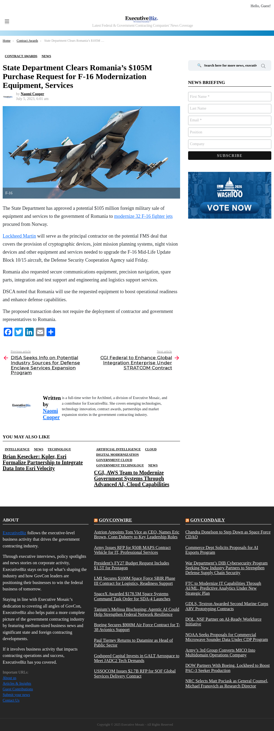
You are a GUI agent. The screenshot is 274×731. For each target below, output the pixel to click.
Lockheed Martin (19, 236)
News (38, 449)
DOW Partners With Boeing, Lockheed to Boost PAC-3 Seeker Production (227, 668)
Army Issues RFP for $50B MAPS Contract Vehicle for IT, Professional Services (132, 550)
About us (9, 678)
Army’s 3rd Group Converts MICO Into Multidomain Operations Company (220, 652)
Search (263, 66)
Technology (59, 449)
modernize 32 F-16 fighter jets (143, 216)
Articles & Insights (17, 684)
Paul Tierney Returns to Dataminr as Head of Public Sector (133, 643)
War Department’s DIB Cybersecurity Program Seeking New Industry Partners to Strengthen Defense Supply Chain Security (226, 568)
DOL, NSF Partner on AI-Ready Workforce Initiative (223, 621)
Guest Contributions (18, 689)
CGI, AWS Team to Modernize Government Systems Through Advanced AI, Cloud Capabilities (131, 478)
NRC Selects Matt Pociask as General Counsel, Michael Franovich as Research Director (226, 683)
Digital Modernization (117, 455)
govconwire (115, 520)
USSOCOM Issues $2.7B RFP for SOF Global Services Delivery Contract (135, 673)
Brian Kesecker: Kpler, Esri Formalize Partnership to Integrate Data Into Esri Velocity (43, 462)
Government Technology (120, 465)
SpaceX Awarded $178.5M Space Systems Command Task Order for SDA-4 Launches (132, 596)
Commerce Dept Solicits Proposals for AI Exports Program (221, 550)
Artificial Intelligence (118, 449)
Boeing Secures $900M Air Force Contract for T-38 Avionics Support (137, 627)
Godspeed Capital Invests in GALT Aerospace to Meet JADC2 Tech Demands (136, 658)
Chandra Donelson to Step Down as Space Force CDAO (228, 534)
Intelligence (17, 449)
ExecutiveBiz (14, 532)
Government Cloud (114, 460)
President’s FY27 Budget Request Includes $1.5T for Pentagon (131, 565)
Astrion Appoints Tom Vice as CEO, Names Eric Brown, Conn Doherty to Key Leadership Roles (136, 534)
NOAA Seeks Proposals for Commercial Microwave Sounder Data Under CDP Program (226, 637)
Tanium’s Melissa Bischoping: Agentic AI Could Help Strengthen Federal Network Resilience (136, 612)
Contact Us (11, 700)
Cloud (151, 449)
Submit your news (16, 695)
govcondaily (207, 520)
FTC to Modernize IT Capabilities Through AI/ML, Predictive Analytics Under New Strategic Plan (223, 588)
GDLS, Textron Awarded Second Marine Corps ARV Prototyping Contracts (226, 606)
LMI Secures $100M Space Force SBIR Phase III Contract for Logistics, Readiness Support (134, 581)
